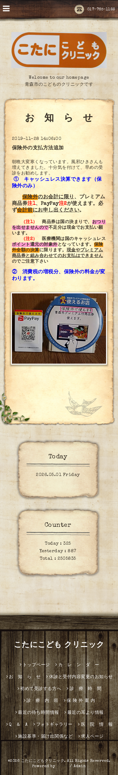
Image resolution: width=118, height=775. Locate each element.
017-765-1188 (95, 10)
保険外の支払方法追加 (38, 148)
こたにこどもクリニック (43, 761)
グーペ (63, 766)
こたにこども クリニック (59, 645)
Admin (80, 766)
